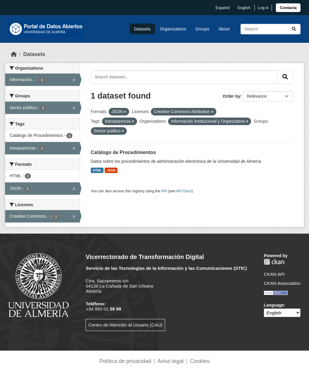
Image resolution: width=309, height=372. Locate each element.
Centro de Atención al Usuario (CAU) (125, 324)
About (224, 29)
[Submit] (294, 29)
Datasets (142, 29)
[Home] (14, 54)
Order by (231, 96)
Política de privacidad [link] (125, 361)
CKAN (274, 262)
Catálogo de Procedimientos (123, 152)
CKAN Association (282, 283)
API (164, 191)
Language (274, 305)
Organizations (173, 29)
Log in (263, 7)
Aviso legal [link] (171, 361)
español (222, 7)
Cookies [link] (199, 361)
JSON (111, 170)
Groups (202, 29)
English (243, 7)
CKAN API (274, 274)
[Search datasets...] (271, 29)
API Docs (183, 191)
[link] (288, 7)
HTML (97, 170)
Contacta (288, 7)
